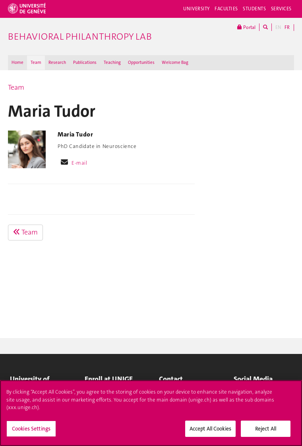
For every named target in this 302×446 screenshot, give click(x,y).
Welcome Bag (175, 62)
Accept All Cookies (210, 432)
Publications (85, 62)
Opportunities (141, 62)
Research (57, 62)
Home (17, 62)
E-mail (79, 163)
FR (287, 27)
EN (278, 27)
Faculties (226, 9)
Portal (246, 27)
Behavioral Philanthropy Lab (80, 36)
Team (36, 62)
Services (281, 9)
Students (254, 9)
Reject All (265, 432)
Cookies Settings (31, 432)
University (196, 9)
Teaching (112, 62)
